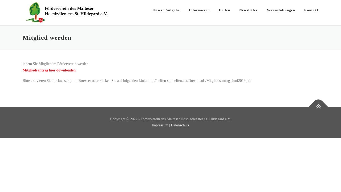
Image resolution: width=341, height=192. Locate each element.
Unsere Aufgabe (166, 10)
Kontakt (311, 10)
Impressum (160, 125)
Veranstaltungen (281, 10)
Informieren (199, 10)
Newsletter (248, 10)
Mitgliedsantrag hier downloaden (49, 70)
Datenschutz (180, 125)
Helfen (224, 10)
